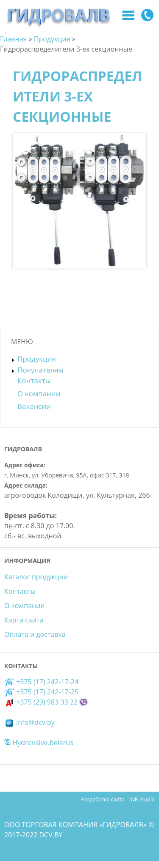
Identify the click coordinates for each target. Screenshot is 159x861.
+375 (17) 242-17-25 (47, 691)
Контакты (34, 380)
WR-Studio (142, 799)
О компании (38, 393)
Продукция (36, 359)
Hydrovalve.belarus (38, 742)
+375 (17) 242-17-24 (41, 681)
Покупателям (40, 370)
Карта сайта (23, 620)
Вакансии (34, 406)
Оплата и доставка (35, 634)
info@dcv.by (29, 722)
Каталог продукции (36, 576)
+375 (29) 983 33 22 (41, 702)
